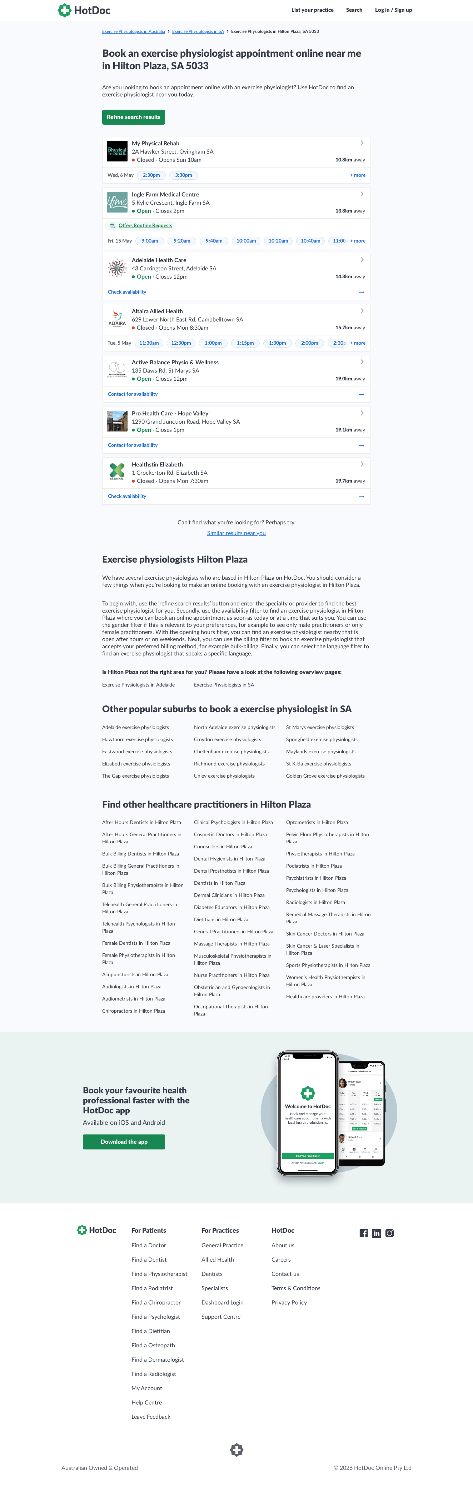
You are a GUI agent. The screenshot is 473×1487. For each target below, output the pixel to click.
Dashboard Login (222, 1303)
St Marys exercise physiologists (320, 727)
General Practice (222, 1245)
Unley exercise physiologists (224, 776)
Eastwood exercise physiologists (137, 751)
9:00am (149, 241)
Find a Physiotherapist (159, 1274)
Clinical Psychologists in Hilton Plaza (233, 822)
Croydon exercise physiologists (227, 739)
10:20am (278, 241)
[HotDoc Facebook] (363, 1233)
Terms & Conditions (296, 1288)
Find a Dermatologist (157, 1360)
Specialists (214, 1288)
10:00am (246, 241)
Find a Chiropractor (156, 1303)
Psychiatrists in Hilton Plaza (316, 878)
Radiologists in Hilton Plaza (315, 902)
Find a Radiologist (153, 1374)
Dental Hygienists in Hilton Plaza (229, 859)
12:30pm (181, 343)
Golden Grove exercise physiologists (325, 776)
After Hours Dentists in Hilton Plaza (141, 822)
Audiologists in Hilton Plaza (131, 986)
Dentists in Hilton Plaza (219, 883)
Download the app (124, 1142)
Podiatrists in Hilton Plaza (314, 866)
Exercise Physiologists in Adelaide (138, 685)
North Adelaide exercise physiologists (234, 727)
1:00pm (213, 343)
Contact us (285, 1274)
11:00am (343, 241)
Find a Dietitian (150, 1331)
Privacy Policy (289, 1303)
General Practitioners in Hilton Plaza (233, 931)
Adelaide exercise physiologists (135, 727)
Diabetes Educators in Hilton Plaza (232, 907)
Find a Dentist (149, 1260)
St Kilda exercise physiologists (318, 764)
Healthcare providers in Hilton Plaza (325, 996)
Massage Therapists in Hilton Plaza (232, 944)
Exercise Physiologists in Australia (133, 31)
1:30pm (277, 343)
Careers (281, 1260)
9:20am (182, 241)
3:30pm (183, 175)
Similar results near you (236, 533)
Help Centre (146, 1403)
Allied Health (217, 1260)
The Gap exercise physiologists (135, 776)
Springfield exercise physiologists (322, 739)
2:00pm (309, 343)
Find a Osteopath (153, 1345)
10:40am (310, 241)
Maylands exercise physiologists (320, 751)
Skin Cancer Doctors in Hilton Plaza (325, 934)
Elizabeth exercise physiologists (136, 764)
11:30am (149, 343)
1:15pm (245, 343)
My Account (146, 1388)
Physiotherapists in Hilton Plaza (320, 854)
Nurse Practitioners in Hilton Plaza (232, 975)
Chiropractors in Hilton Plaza (133, 1011)
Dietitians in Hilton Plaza (221, 919)
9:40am (214, 241)
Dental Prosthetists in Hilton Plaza (231, 871)
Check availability (236, 292)
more (357, 175)
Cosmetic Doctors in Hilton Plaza (230, 834)
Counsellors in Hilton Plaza (223, 846)
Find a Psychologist (155, 1317)
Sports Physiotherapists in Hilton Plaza (328, 965)
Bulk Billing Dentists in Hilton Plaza (140, 854)
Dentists (212, 1274)
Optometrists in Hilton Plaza (317, 822)
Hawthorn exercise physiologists (137, 739)
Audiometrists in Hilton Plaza (133, 999)
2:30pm (151, 175)
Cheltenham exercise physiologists (231, 751)
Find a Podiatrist (152, 1288)
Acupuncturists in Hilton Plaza (135, 974)
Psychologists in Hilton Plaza (317, 890)
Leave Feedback (150, 1417)
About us (283, 1245)
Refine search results (133, 117)
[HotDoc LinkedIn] (376, 1233)
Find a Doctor (148, 1245)
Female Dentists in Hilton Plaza (136, 943)
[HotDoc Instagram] (389, 1233)
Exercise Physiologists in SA (198, 31)
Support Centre (220, 1317)
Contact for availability (236, 394)
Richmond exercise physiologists (229, 764)
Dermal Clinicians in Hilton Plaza (229, 895)
